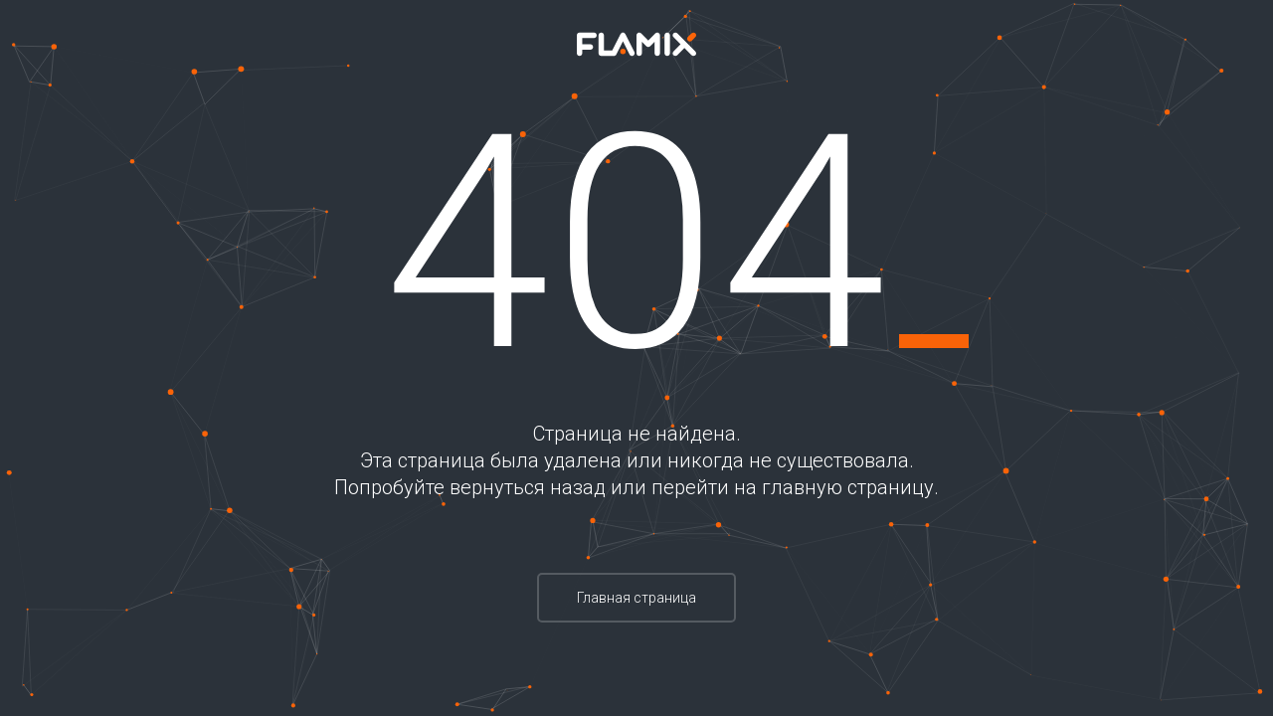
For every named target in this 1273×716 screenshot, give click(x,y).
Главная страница (636, 598)
